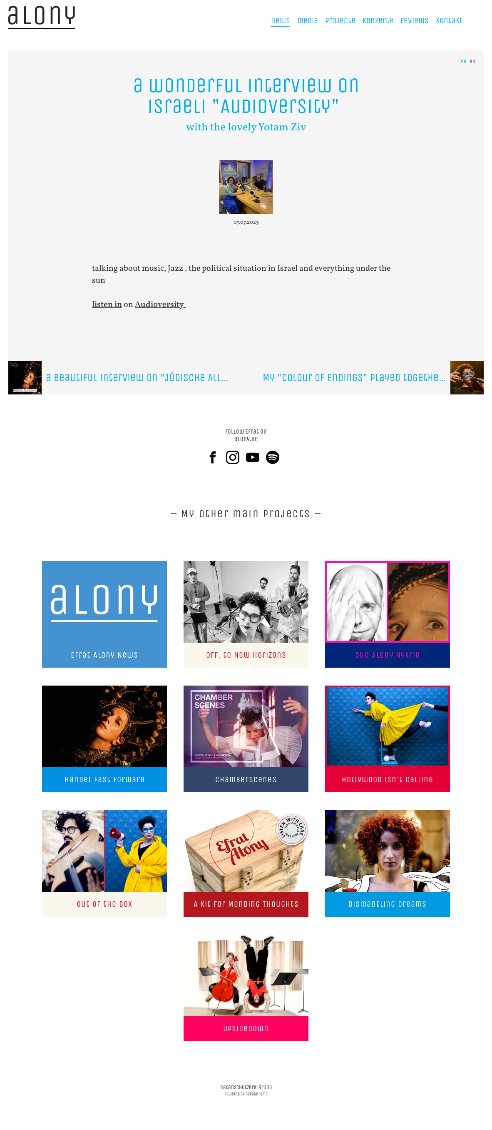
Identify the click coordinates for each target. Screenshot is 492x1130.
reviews (414, 20)
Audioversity (160, 305)
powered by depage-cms (246, 1094)
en (472, 61)
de (464, 61)
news (280, 20)
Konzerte (378, 20)
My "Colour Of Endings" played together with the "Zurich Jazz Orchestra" (373, 377)
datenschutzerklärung (246, 1087)
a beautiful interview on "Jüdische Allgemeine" (127, 377)
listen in (107, 305)
